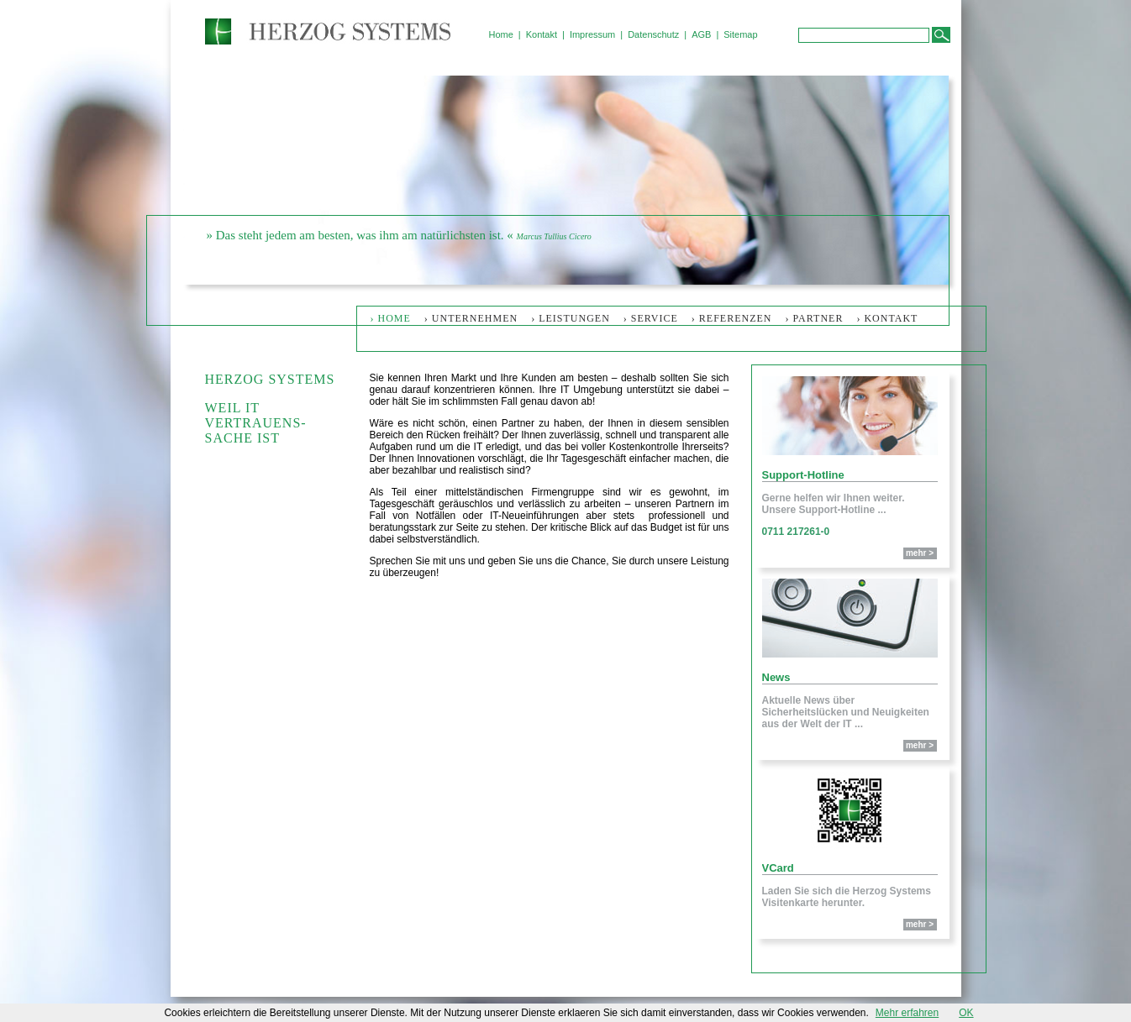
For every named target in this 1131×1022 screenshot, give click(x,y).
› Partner (815, 318)
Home (501, 34)
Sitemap (740, 34)
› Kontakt (887, 318)
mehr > (920, 553)
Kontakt (541, 34)
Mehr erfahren (907, 1013)
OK (966, 1013)
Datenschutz (653, 34)
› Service (650, 318)
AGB (701, 34)
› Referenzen (732, 318)
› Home (391, 318)
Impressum (592, 34)
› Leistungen (570, 318)
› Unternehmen (471, 318)
